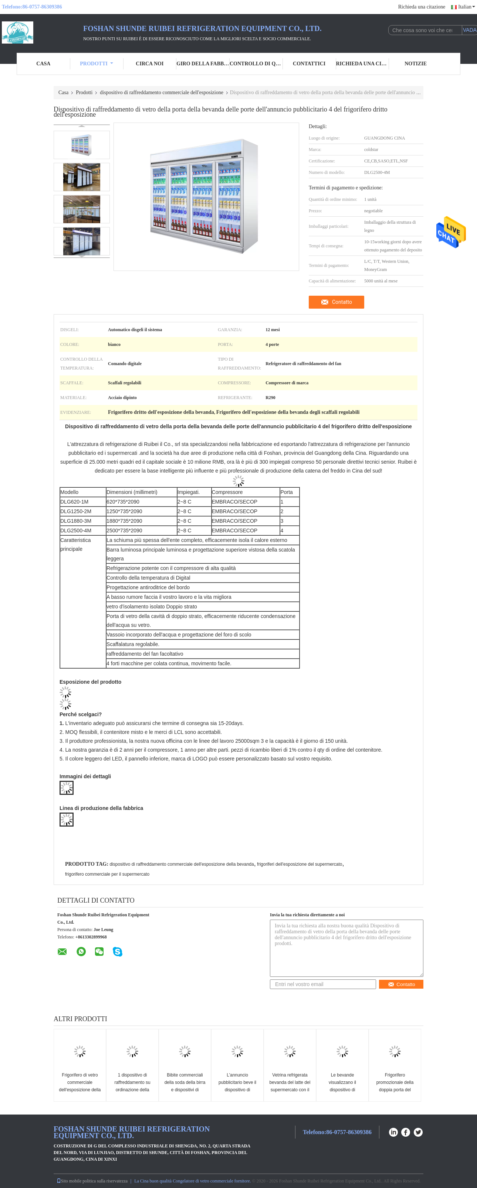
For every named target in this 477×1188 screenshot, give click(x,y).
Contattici (309, 63)
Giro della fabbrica (203, 63)
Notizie (416, 63)
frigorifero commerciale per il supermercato (107, 874)
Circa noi (149, 63)
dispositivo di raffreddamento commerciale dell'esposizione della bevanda (181, 864)
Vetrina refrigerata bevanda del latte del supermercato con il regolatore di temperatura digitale (290, 1089)
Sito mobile (69, 1181)
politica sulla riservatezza (105, 1181)
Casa (43, 63)
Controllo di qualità (256, 63)
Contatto (342, 302)
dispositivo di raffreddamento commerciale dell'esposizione (161, 92)
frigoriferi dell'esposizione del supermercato (299, 864)
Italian (466, 7)
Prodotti (96, 63)
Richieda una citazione (422, 7)
